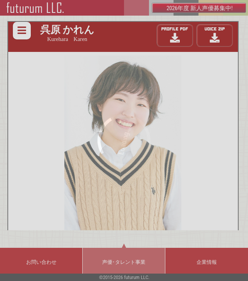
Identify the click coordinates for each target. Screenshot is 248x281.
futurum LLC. (136, 277)
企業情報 (207, 262)
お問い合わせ (41, 262)
